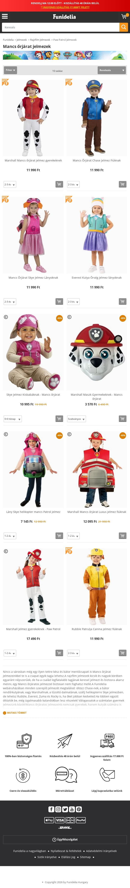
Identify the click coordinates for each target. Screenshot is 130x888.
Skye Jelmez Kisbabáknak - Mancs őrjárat (33, 394)
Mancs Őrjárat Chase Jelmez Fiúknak (97, 160)
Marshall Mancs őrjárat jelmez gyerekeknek (33, 160)
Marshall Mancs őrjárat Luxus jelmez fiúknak (96, 512)
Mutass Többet (16, 712)
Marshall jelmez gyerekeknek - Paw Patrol (33, 629)
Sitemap (85, 857)
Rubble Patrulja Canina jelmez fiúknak (97, 629)
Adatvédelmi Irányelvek (101, 851)
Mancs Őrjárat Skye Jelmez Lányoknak (33, 277)
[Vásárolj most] (59, 184)
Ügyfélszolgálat (65, 840)
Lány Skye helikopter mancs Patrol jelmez (33, 512)
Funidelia (8, 39)
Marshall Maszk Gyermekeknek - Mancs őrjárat (97, 397)
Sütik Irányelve (47, 857)
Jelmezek (22, 39)
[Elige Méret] (10, 184)
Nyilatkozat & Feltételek (66, 851)
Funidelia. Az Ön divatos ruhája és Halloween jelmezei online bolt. (64, 16)
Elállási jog (68, 857)
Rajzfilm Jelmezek (40, 39)
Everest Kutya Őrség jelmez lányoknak (97, 277)
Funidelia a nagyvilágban (29, 851)
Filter (9, 70)
